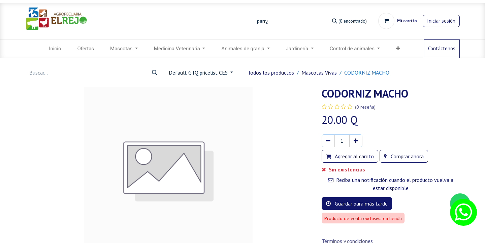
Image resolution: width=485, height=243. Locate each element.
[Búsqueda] (349, 20)
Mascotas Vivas (319, 72)
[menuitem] (55, 48)
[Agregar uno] (355, 140)
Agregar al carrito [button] (350, 156)
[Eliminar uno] (328, 140)
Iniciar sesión (441, 21)
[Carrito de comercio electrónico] (397, 20)
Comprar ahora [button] (404, 156)
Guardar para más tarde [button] (357, 203)
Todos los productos (271, 72)
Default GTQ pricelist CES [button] (199, 72)
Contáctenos (441, 48)
